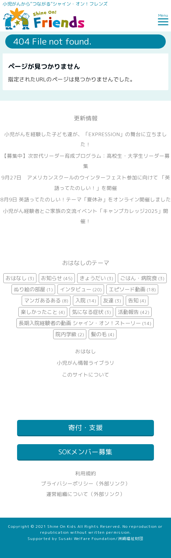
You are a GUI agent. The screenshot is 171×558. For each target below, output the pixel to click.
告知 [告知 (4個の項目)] (137, 300)
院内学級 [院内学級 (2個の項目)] (69, 334)
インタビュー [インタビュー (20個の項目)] (81, 289)
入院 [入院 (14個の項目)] (85, 300)
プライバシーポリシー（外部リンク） (85, 483)
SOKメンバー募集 (85, 452)
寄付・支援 (85, 427)
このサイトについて (85, 374)
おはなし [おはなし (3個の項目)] (20, 278)
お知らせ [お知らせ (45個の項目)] (57, 278)
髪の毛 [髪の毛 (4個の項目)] (102, 334)
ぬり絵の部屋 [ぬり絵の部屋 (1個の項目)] (33, 289)
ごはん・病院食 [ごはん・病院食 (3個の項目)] (142, 278)
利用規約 (85, 473)
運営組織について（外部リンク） (85, 494)
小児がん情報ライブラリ (86, 362)
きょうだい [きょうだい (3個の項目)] (96, 278)
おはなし (85, 351)
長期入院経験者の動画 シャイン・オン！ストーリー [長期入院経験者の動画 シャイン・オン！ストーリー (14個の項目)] (85, 323)
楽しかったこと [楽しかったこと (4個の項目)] (43, 312)
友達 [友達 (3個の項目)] (112, 300)
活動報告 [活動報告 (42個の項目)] (133, 312)
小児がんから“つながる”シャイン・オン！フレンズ (55, 4)
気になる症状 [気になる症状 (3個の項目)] (91, 312)
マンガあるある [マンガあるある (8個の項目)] (46, 300)
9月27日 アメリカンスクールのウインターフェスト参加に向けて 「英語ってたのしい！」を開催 (85, 182)
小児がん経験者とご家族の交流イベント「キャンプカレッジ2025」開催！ (85, 216)
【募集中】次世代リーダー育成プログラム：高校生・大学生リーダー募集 (86, 161)
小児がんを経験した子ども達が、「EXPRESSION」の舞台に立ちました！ (85, 139)
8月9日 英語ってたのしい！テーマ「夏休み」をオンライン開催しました (85, 199)
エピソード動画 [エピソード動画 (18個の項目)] (132, 289)
